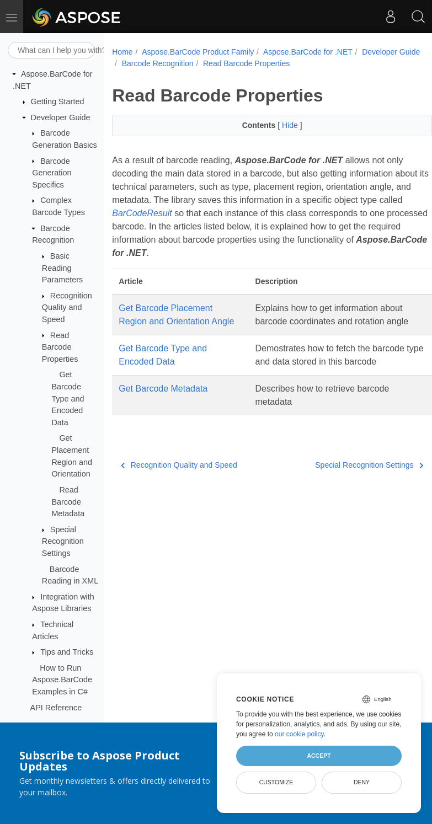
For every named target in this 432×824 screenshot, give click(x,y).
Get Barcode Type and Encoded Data (67, 398)
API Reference (56, 707)
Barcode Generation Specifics (51, 173)
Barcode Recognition (158, 63)
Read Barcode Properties (60, 347)
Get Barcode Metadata (163, 388)
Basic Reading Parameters (62, 268)
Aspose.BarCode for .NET (308, 51)
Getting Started (57, 101)
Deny (362, 782)
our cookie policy (299, 734)
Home (122, 51)
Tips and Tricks (66, 652)
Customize (276, 782)
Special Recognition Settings (63, 541)
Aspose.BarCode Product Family (198, 51)
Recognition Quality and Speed (67, 307)
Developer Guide (60, 117)
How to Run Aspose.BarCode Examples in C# (62, 680)
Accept (318, 755)
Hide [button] (291, 125)
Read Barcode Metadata (67, 501)
